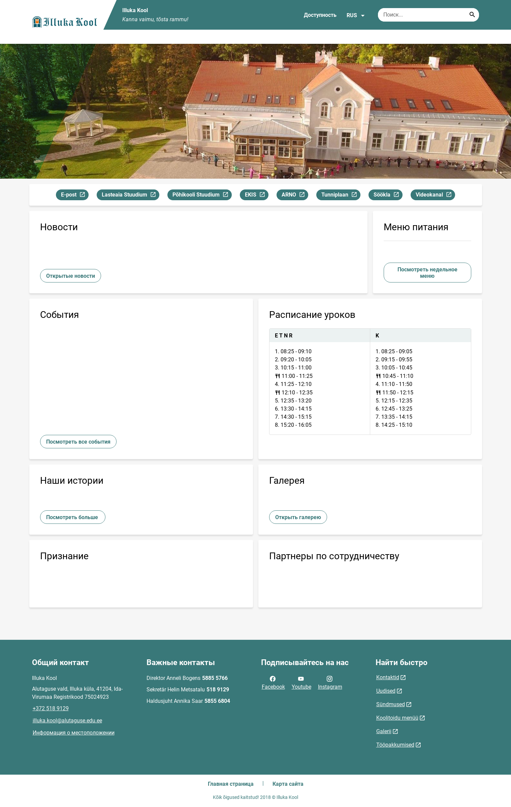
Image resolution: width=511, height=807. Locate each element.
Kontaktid (387, 677)
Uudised (385, 691)
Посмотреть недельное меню (427, 272)
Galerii (383, 731)
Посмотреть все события (78, 442)
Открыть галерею (298, 517)
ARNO (294, 195)
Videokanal (435, 195)
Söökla (388, 195)
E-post (75, 195)
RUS (356, 15)
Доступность (320, 15)
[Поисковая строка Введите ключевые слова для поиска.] (428, 15)
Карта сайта (288, 784)
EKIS (256, 195)
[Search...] (472, 15)
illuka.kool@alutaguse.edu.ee (67, 720)
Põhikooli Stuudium (202, 195)
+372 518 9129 (51, 708)
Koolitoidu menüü (397, 718)
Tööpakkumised (395, 745)
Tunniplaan (340, 195)
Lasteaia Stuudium (130, 195)
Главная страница (231, 784)
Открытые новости (70, 276)
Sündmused (390, 704)
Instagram (330, 682)
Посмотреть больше (72, 517)
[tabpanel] (370, 381)
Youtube (301, 682)
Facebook (273, 682)
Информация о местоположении (74, 732)
